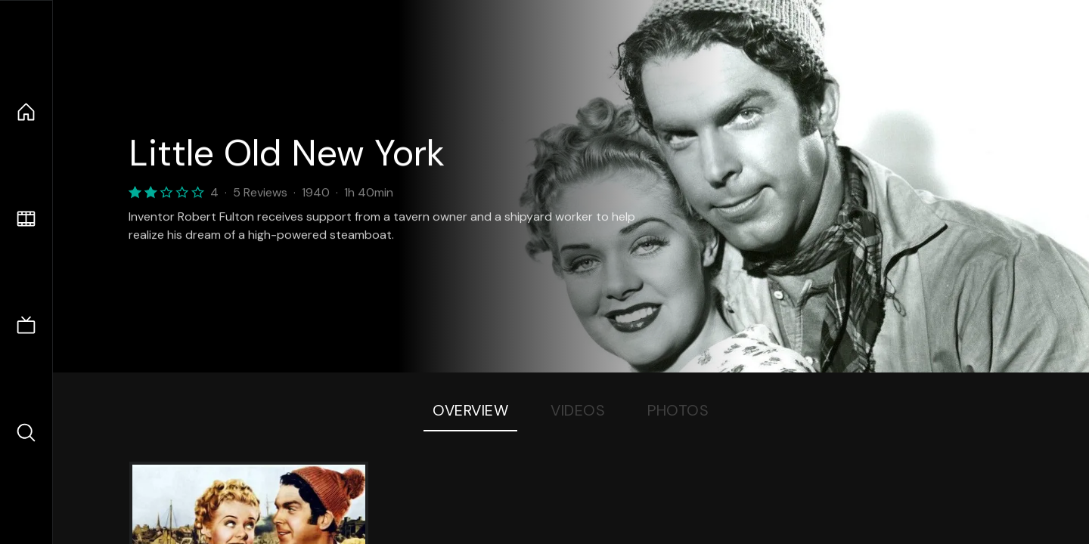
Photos (678, 410)
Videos (578, 410)
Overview (470, 410)
